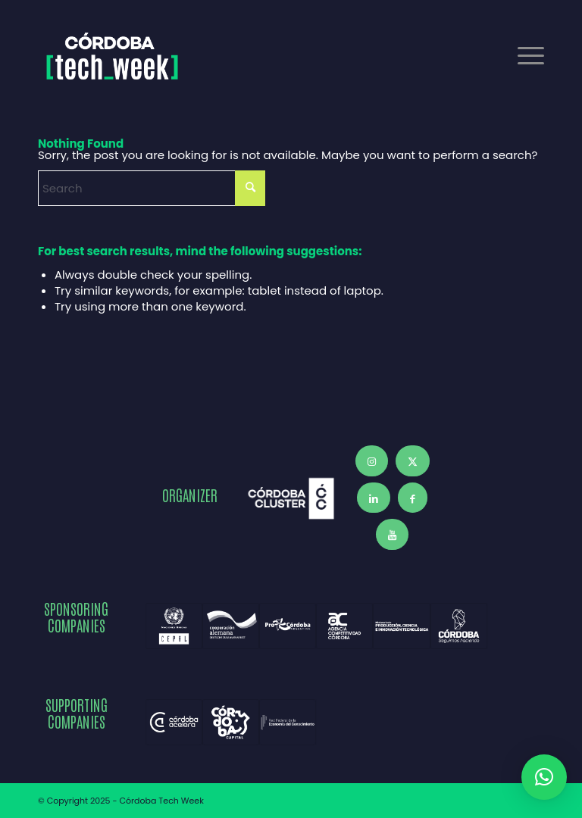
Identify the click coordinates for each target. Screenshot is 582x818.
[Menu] (523, 56)
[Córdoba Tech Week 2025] (112, 56)
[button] (544, 777)
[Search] (151, 188)
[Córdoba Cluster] (291, 498)
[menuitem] (523, 56)
